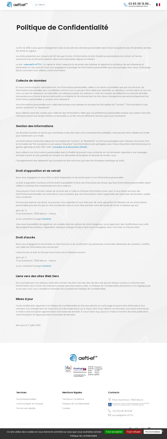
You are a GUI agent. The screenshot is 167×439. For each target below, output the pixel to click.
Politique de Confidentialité (75, 403)
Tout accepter (114, 431)
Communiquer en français (29, 403)
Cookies (66, 408)
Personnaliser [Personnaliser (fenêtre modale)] (152, 431)
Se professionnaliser (26, 399)
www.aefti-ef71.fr (32, 64)
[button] (137, 4)
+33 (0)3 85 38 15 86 (122, 411)
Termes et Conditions (73, 399)
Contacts (46, 218)
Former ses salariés (26, 408)
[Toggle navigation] (39, 4)
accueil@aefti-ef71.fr (122, 415)
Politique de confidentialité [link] (83, 435)
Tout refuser (134, 431)
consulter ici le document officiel (69, 147)
